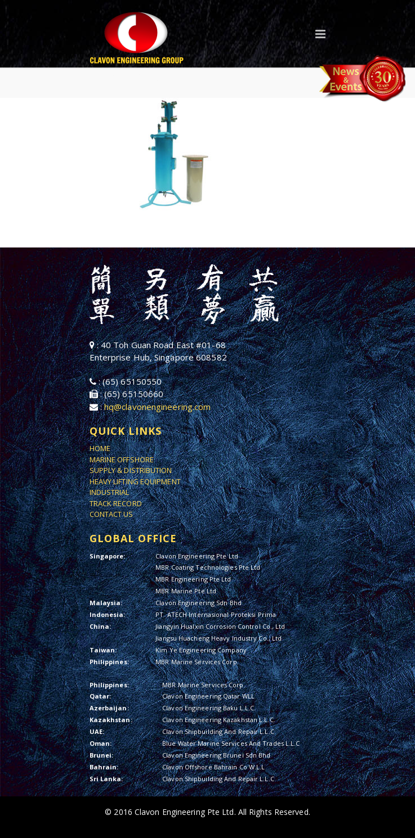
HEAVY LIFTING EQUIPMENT (135, 481)
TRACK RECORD (116, 503)
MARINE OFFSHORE (122, 459)
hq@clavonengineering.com (157, 406)
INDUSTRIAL (110, 492)
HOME (100, 448)
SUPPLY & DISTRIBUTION (131, 470)
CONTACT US (111, 514)
